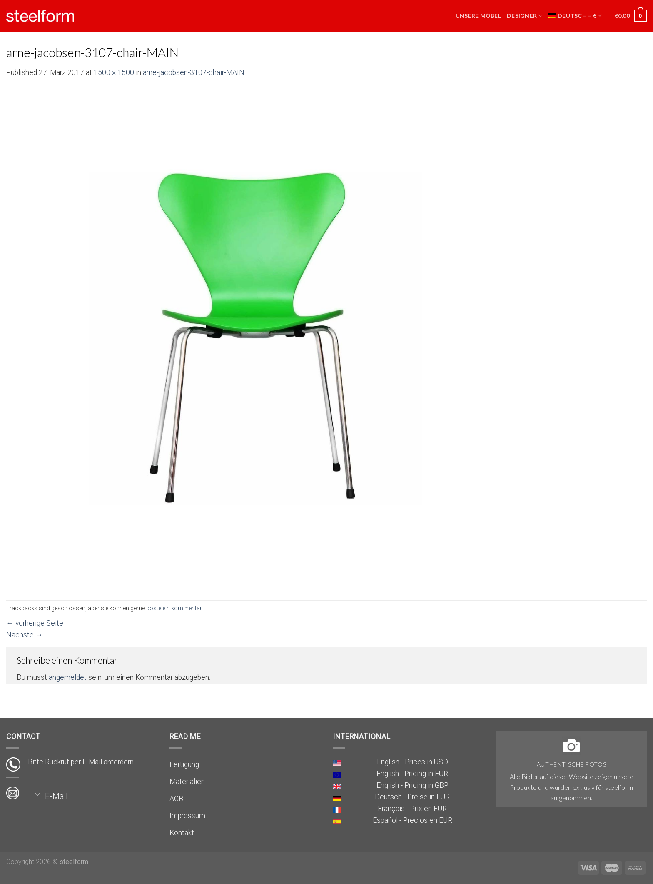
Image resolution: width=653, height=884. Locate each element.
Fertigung (184, 764)
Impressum (187, 816)
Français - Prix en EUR (412, 808)
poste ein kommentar (174, 608)
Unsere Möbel (478, 15)
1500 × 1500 (114, 72)
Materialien (187, 781)
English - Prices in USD (412, 762)
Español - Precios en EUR (412, 820)
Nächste (24, 635)
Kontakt (181, 833)
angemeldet (68, 677)
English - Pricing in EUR (412, 773)
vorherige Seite (34, 623)
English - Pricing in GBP (412, 785)
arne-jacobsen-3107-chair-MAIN (193, 72)
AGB (176, 798)
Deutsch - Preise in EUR (412, 797)
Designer (525, 16)
